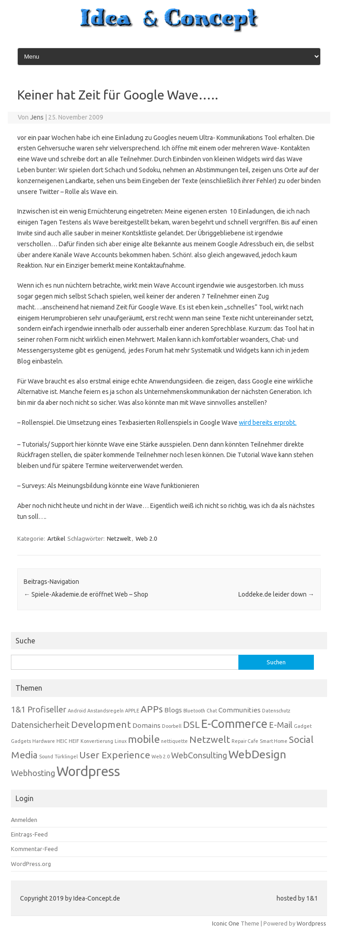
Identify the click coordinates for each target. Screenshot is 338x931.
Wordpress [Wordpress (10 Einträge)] (88, 771)
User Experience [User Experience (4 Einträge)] (114, 755)
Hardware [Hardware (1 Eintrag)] (43, 741)
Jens (37, 117)
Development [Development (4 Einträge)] (101, 724)
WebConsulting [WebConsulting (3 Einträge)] (199, 755)
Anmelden (24, 819)
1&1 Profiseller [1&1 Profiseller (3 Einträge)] (38, 709)
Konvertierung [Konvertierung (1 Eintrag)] (97, 741)
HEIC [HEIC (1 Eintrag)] (61, 741)
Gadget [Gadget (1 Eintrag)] (303, 726)
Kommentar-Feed (34, 849)
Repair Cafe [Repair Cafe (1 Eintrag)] (245, 741)
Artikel (56, 538)
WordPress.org (31, 864)
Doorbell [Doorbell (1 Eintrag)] (172, 726)
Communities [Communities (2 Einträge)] (239, 710)
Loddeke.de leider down (276, 594)
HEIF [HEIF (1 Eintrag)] (74, 741)
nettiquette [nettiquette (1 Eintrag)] (174, 741)
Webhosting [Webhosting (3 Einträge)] (33, 772)
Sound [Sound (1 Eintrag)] (46, 756)
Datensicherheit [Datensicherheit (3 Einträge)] (40, 724)
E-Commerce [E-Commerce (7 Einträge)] (234, 723)
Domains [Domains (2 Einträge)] (146, 725)
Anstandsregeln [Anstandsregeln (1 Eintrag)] (105, 710)
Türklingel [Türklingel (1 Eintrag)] (66, 756)
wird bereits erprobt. (268, 422)
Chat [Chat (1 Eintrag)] (212, 710)
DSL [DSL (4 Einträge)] (191, 724)
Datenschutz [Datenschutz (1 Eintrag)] (276, 710)
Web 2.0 (146, 538)
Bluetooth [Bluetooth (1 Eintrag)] (194, 710)
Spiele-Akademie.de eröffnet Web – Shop (86, 594)
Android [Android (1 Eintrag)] (77, 710)
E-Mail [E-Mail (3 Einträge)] (281, 724)
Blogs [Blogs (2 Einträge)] (173, 710)
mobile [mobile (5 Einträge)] (144, 739)
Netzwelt (119, 538)
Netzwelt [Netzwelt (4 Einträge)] (209, 739)
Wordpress (311, 923)
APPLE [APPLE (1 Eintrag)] (132, 710)
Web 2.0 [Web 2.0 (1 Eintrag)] (160, 756)
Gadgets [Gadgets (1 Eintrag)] (21, 741)
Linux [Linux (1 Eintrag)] (120, 741)
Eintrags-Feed (29, 834)
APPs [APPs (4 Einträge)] (152, 709)
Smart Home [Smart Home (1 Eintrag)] (274, 741)
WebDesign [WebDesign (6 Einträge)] (257, 754)
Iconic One (225, 923)
